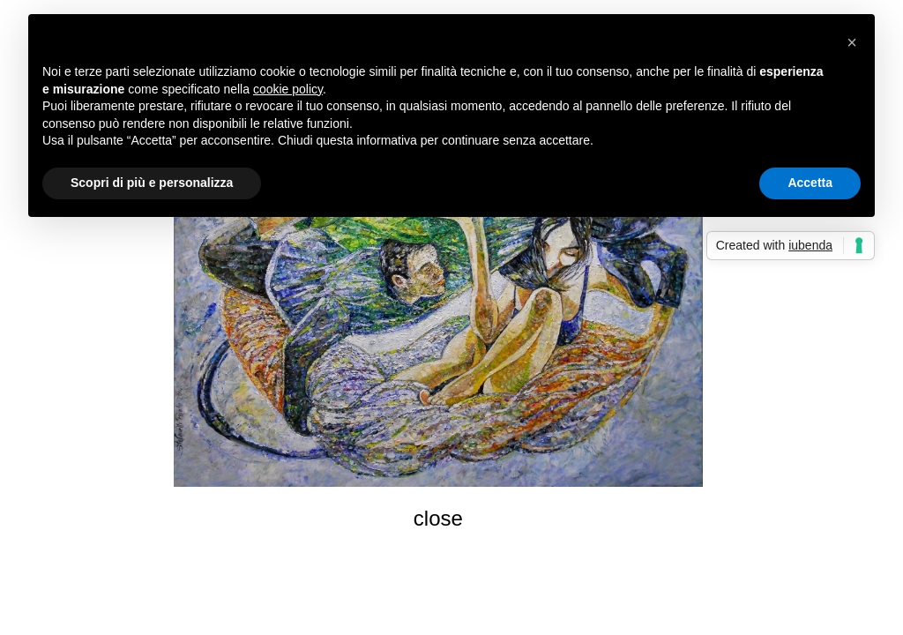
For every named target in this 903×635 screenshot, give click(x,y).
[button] (852, 42)
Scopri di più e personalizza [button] (152, 183)
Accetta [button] (809, 183)
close (438, 518)
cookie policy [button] (288, 89)
